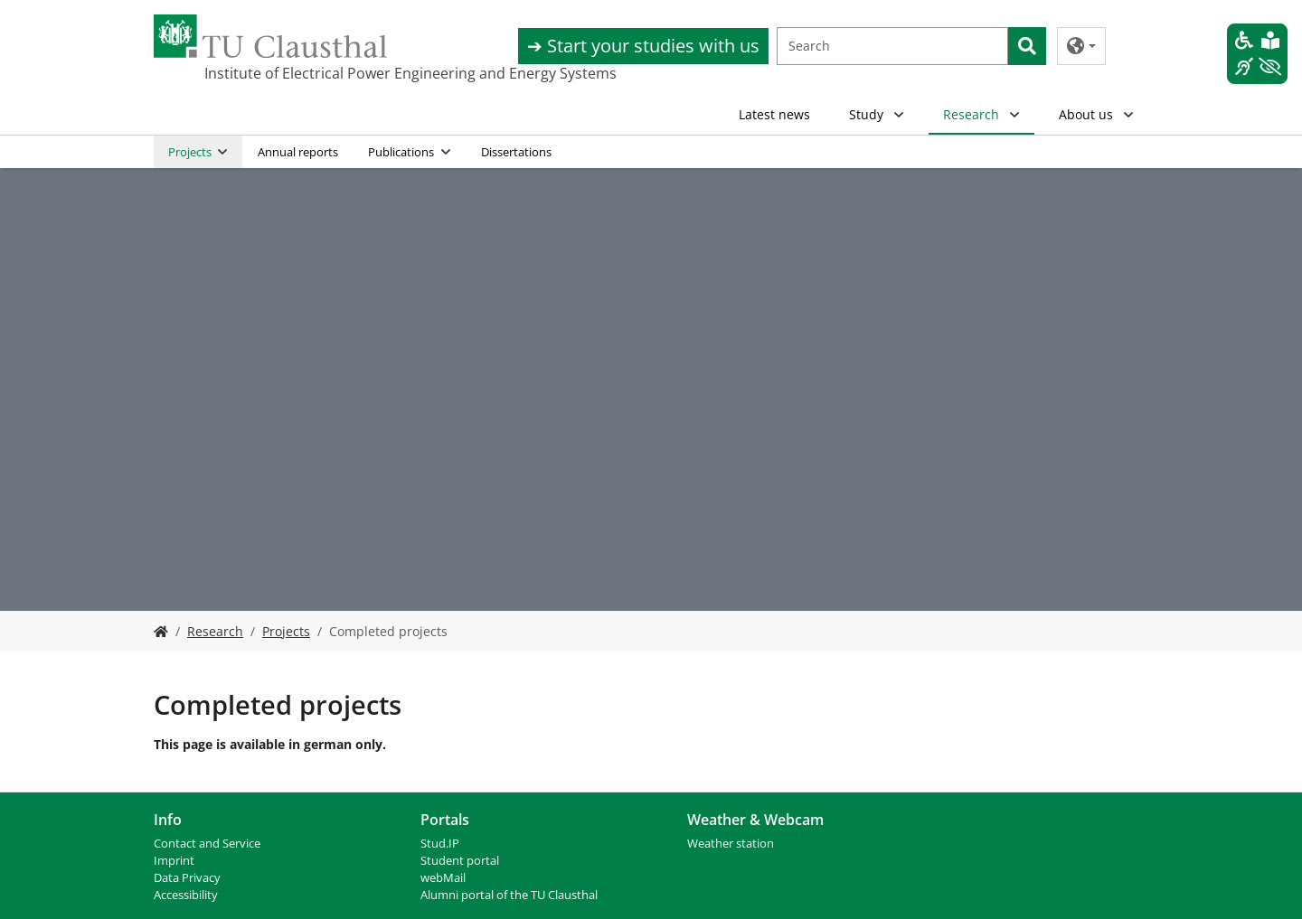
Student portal (459, 860)
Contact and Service (207, 843)
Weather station (730, 843)
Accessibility (186, 895)
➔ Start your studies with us (643, 45)
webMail (443, 878)
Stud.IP (439, 843)
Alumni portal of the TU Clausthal (509, 895)
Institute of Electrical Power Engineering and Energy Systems (294, 73)
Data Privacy (187, 878)
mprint (175, 860)
